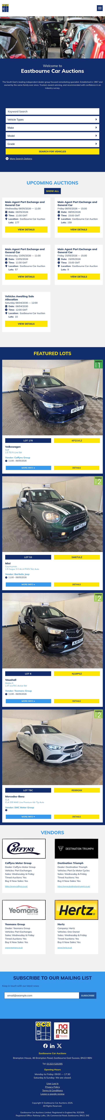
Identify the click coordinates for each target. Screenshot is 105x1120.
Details (76, 468)
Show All (52, 191)
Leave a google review (52, 1093)
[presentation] (26, 1006)
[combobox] (52, 119)
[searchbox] (52, 119)
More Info (27, 468)
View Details (26, 229)
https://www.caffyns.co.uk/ (16, 886)
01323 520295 (55, 1063)
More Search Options (19, 158)
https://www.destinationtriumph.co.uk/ (74, 886)
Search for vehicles (52, 151)
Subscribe (87, 995)
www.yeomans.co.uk (14, 947)
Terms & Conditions (52, 1090)
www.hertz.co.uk (65, 947)
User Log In (52, 1083)
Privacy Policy (52, 1086)
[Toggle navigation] (100, 8)
